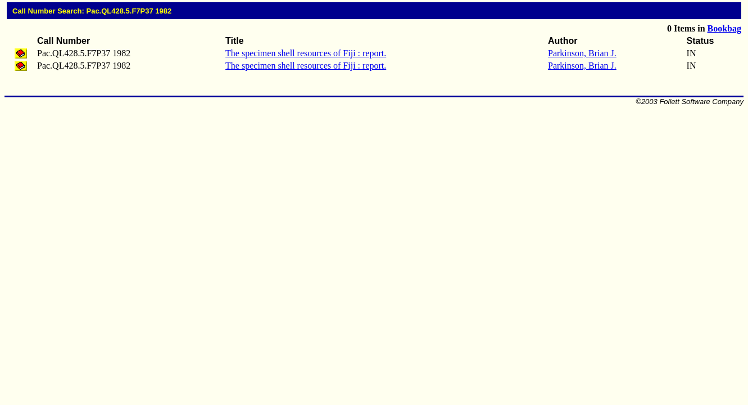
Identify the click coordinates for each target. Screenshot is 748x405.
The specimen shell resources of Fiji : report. (305, 53)
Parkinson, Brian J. (582, 53)
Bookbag (724, 28)
